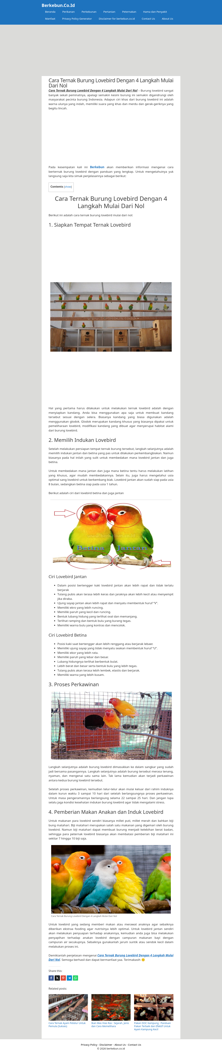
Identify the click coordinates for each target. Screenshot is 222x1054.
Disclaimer (106, 1044)
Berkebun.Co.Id (58, 5)
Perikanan (68, 11)
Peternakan (129, 11)
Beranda (50, 11)
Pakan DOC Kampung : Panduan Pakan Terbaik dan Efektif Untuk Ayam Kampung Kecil (152, 1026)
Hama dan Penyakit (155, 11)
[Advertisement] (111, 50)
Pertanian (109, 11)
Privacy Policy (89, 1044)
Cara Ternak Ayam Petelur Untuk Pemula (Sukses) (67, 1024)
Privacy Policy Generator (77, 18)
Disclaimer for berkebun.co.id (117, 18)
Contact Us (148, 18)
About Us (167, 18)
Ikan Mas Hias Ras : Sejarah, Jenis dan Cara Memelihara (110, 1024)
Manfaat (50, 18)
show (68, 186)
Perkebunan (89, 11)
